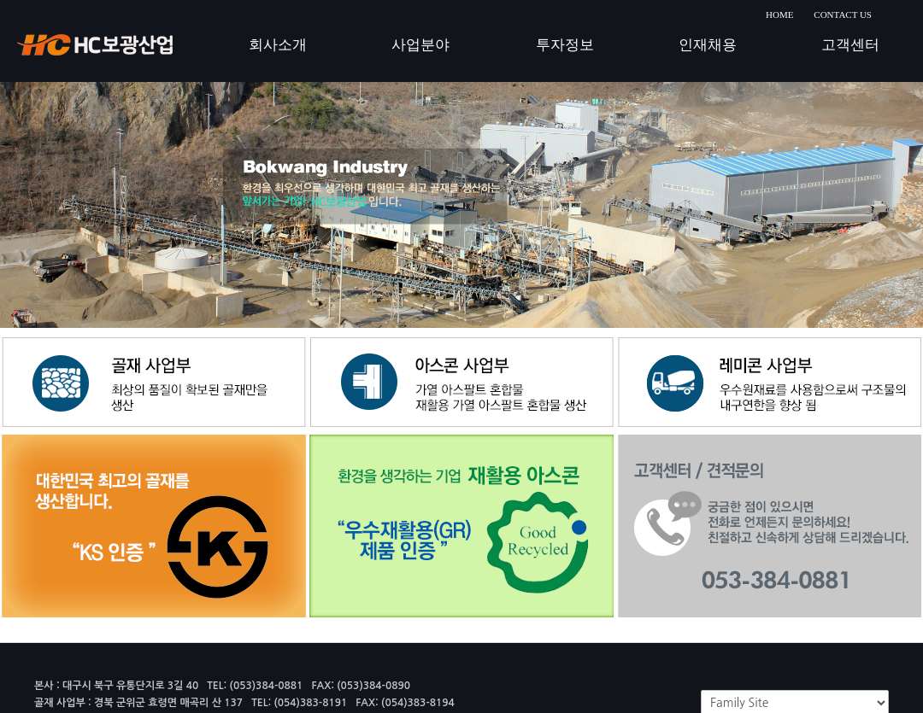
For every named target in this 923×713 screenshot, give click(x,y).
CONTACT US (843, 14)
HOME (779, 14)
